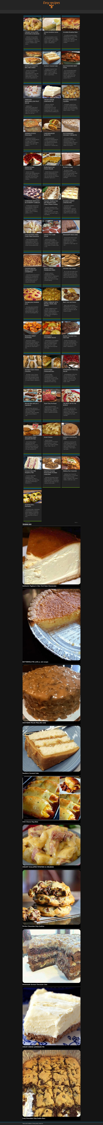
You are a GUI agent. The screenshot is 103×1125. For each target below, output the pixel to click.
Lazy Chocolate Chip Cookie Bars (34, 1118)
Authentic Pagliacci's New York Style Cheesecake (39, 586)
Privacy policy (36, 1123)
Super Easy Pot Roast (50, 404)
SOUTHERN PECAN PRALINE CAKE (34, 723)
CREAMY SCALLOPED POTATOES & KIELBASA (38, 867)
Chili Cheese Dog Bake (30, 822)
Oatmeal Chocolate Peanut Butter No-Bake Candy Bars (50, 474)
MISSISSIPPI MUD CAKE (70, 236)
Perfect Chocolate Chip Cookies (33, 926)
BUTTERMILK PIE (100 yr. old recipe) (35, 662)
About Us (41, 1123)
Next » (76, 522)
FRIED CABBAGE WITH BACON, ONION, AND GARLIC (51, 305)
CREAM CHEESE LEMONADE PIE (33, 1047)
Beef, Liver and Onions (69, 303)
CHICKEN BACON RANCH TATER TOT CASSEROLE (31, 271)
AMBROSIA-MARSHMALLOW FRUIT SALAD (32, 102)
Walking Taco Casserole (70, 472)
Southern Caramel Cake (51, 67)
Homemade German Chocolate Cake (35, 984)
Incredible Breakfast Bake (70, 33)
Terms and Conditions (27, 1123)
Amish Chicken (48, 438)
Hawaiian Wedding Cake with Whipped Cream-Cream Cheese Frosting (51, 204)
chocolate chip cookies (69, 269)
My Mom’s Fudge (68, 168)
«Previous (27, 522)
